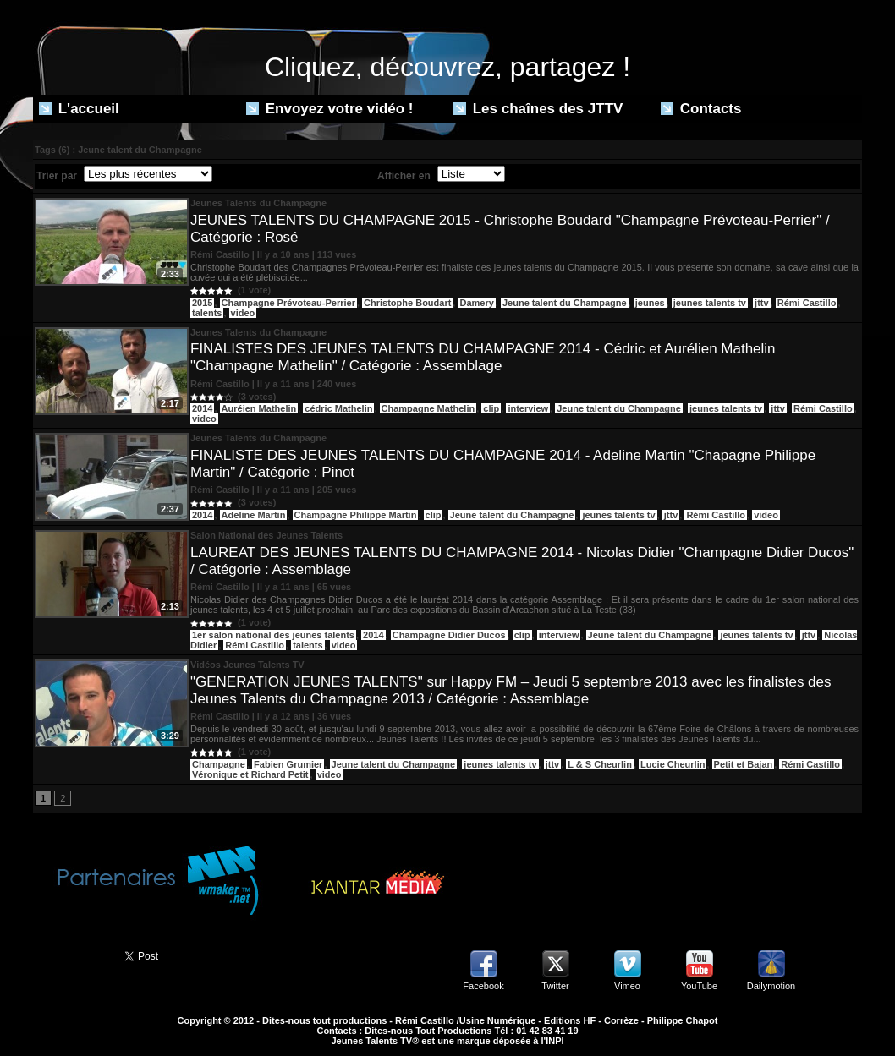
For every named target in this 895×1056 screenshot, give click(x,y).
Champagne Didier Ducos (449, 635)
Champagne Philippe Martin (355, 515)
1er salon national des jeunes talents (273, 635)
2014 (202, 408)
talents (207, 313)
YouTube (699, 986)
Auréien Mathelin (259, 408)
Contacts (701, 109)
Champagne (218, 764)
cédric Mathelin (338, 408)
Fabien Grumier (288, 764)
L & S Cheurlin (600, 764)
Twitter (554, 986)
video (243, 313)
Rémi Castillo (807, 303)
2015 (202, 303)
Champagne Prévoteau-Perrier (288, 303)
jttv (762, 303)
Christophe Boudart (407, 303)
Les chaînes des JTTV (538, 109)
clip (491, 408)
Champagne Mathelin (428, 408)
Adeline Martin (254, 515)
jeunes (650, 303)
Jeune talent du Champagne (564, 303)
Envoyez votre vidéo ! (330, 109)
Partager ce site (71, 954)
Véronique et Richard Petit (250, 774)
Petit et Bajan (743, 764)
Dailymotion (771, 986)
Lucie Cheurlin (672, 764)
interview (528, 408)
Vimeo (627, 986)
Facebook (483, 986)
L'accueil (79, 109)
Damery (476, 303)
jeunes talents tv (709, 303)
